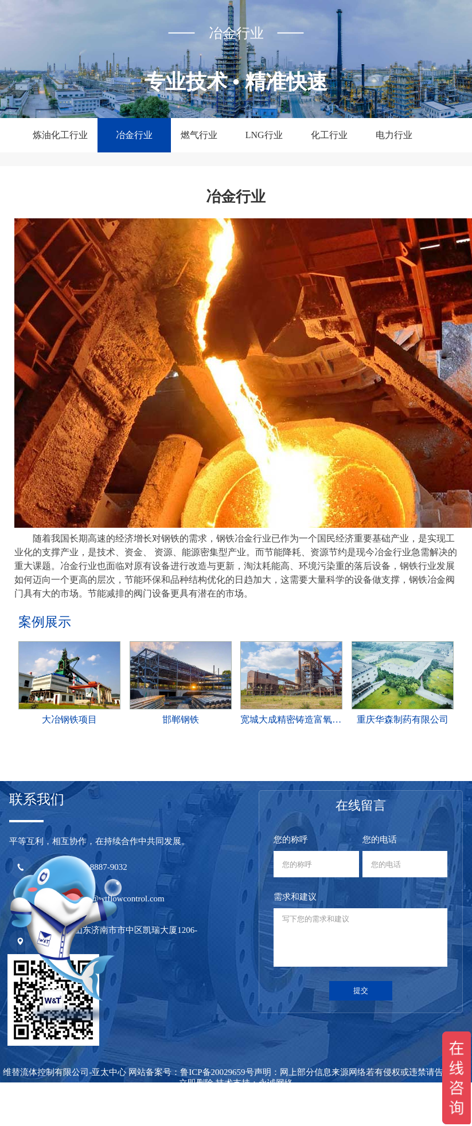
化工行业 (329, 135)
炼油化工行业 (60, 135)
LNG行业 (264, 135)
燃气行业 (199, 135)
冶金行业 (134, 135)
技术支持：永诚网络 (254, 1083)
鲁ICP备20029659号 (216, 1072)
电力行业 (394, 135)
